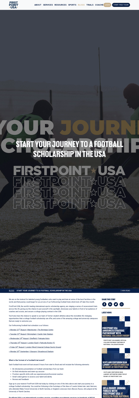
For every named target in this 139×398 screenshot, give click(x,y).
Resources (60, 5)
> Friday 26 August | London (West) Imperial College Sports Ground (35, 347)
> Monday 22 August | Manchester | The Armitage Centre (31, 330)
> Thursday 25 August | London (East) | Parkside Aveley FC (32, 343)
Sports (72, 5)
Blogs (81, 5)
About (37, 5)
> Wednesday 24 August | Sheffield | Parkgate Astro (29, 338)
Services (48, 5)
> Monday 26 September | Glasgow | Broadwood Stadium (31, 351)
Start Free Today (121, 5)
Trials (89, 5)
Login (107, 5)
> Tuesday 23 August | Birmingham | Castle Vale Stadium (31, 334)
